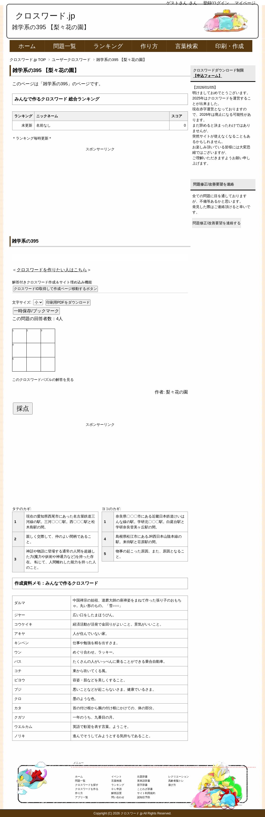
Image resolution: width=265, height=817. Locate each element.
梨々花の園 (177, 392)
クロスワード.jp (45, 15)
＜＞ (51, 269)
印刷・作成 (229, 46)
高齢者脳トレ (176, 780)
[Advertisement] (100, 188)
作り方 (149, 46)
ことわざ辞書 (145, 789)
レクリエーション (178, 776)
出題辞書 (142, 776)
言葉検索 (186, 46)
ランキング (108, 46)
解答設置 (116, 793)
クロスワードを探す (86, 784)
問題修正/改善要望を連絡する (217, 223)
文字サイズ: (22, 302)
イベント (116, 776)
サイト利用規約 (146, 793)
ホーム (27, 46)
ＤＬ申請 (116, 789)
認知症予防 (143, 797)
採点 (23, 408)
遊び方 (172, 784)
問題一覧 (64, 46)
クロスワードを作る (86, 789)
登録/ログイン (216, 3)
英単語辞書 (143, 780)
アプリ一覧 (81, 797)
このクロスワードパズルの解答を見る (43, 379)
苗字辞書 (142, 784)
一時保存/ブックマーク (36, 311)
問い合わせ (117, 797)
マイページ (245, 3)
